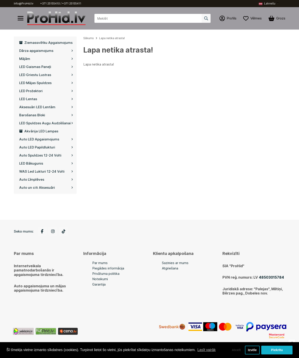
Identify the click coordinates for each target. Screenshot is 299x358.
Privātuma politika (105, 273)
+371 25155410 (50, 3)
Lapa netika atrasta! (112, 38)
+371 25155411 (71, 3)
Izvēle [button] (252, 350)
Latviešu (267, 3)
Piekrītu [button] (277, 350)
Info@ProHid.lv (23, 3)
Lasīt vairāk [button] (206, 350)
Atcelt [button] (236, 350)
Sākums (88, 38)
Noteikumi (100, 279)
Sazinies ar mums (175, 263)
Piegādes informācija (108, 268)
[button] (268, 3)
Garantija (99, 284)
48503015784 (271, 277)
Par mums (100, 263)
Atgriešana (170, 268)
